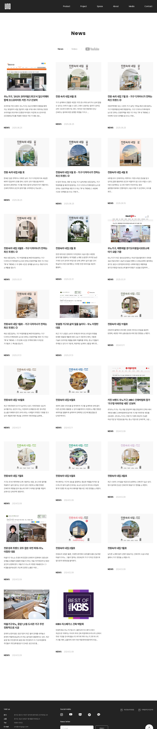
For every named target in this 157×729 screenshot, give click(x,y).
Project (83, 6)
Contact (148, 6)
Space (100, 6)
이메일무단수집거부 (147, 709)
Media (131, 6)
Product (66, 6)
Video (74, 49)
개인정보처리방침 (129, 709)
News (59, 49)
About (116, 6)
